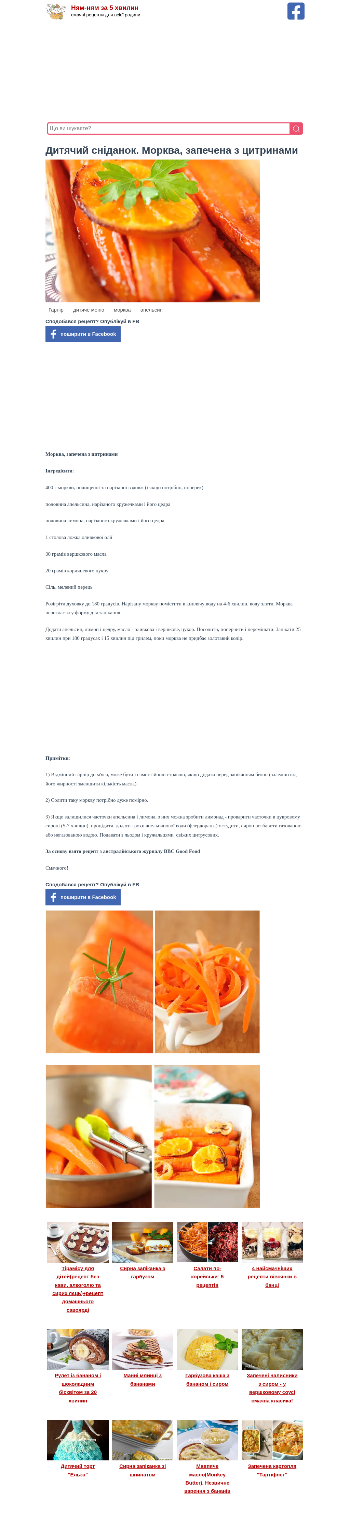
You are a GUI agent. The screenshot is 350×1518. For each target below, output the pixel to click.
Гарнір (56, 310)
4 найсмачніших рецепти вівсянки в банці (272, 1276)
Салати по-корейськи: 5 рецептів (207, 1276)
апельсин (151, 310)
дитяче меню (88, 310)
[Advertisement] (175, 71)
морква (122, 310)
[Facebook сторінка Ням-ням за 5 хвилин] (296, 6)
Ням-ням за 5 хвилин (104, 7)
